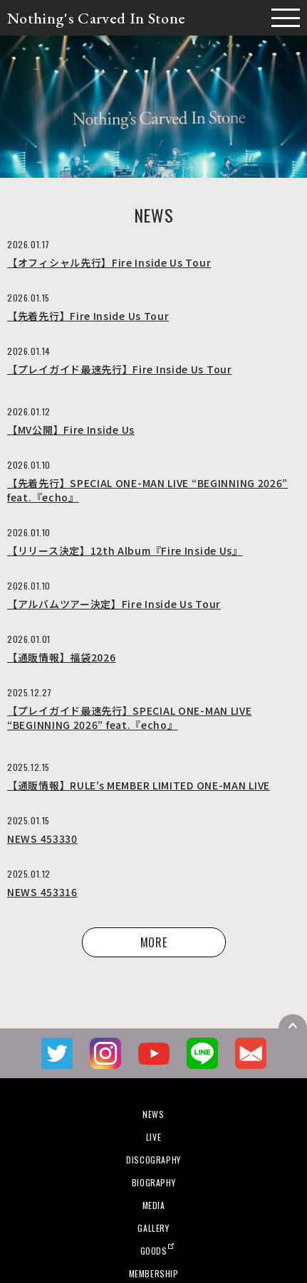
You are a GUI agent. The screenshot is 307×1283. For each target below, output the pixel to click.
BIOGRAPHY (153, 1182)
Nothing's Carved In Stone (96, 18)
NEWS (153, 1114)
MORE (153, 942)
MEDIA (153, 1205)
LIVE (153, 1137)
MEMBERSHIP (154, 1273)
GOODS (153, 1251)
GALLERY (153, 1228)
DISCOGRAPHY (153, 1160)
